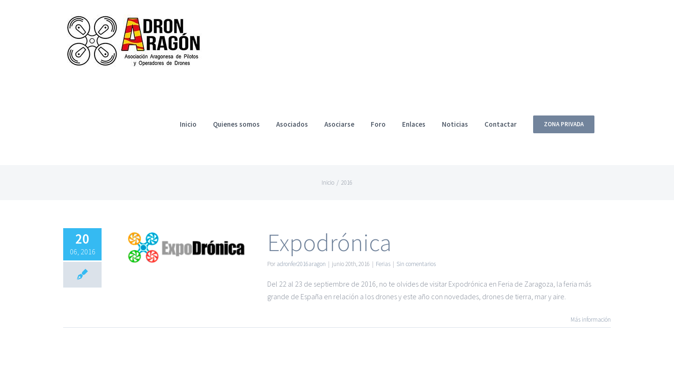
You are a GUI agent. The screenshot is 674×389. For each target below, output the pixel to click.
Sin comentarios (416, 264)
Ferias (383, 264)
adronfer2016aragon (301, 264)
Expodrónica (329, 242)
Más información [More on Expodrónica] (591, 320)
